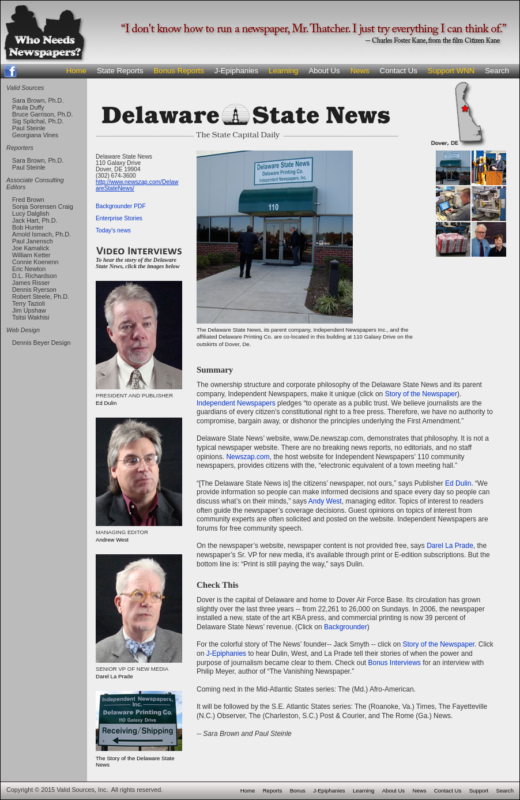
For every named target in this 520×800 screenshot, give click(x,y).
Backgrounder (345, 627)
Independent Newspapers (236, 403)
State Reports (120, 70)
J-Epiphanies (236, 70)
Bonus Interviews (394, 663)
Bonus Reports (179, 70)
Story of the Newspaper (421, 394)
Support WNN (451, 70)
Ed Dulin (458, 483)
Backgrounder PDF (121, 206)
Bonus (298, 790)
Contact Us (398, 70)
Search (497, 70)
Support (479, 790)
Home (76, 70)
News (360, 70)
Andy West (325, 501)
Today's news (113, 230)
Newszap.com (247, 457)
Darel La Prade (450, 546)
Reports (272, 790)
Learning (283, 70)
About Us (324, 70)
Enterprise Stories (119, 218)
